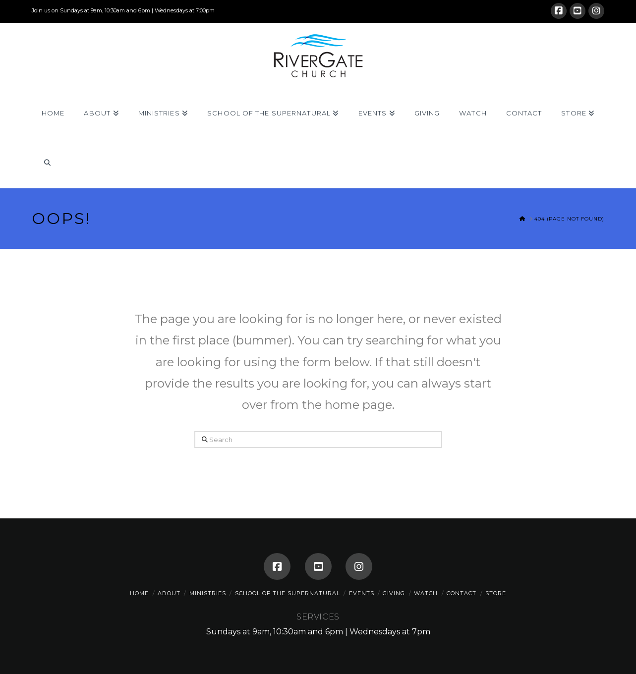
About (169, 593)
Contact (461, 593)
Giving (394, 593)
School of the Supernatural (287, 593)
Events (361, 593)
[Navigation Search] (47, 163)
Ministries (207, 593)
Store (495, 593)
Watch (426, 593)
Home (139, 593)
